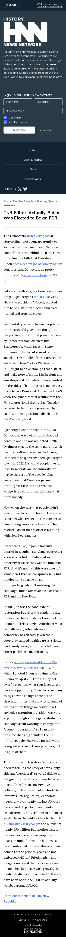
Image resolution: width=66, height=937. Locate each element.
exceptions (39, 275)
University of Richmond (50, 6)
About (33, 169)
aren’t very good (38, 236)
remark (39, 297)
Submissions (33, 179)
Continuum (15, 117)
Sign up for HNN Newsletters (33, 919)
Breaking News (46, 201)
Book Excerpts (33, 159)
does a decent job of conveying (34, 264)
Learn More (46, 130)
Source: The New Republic (18, 201)
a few (27, 275)
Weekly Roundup (19, 122)
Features (33, 150)
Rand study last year (20, 824)
